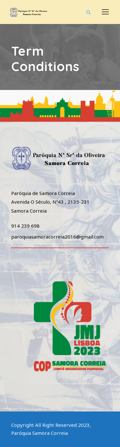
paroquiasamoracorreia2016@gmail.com (57, 236)
